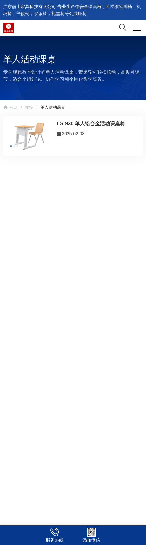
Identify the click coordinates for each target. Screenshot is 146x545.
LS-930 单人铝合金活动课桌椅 (91, 123)
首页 (10, 107)
